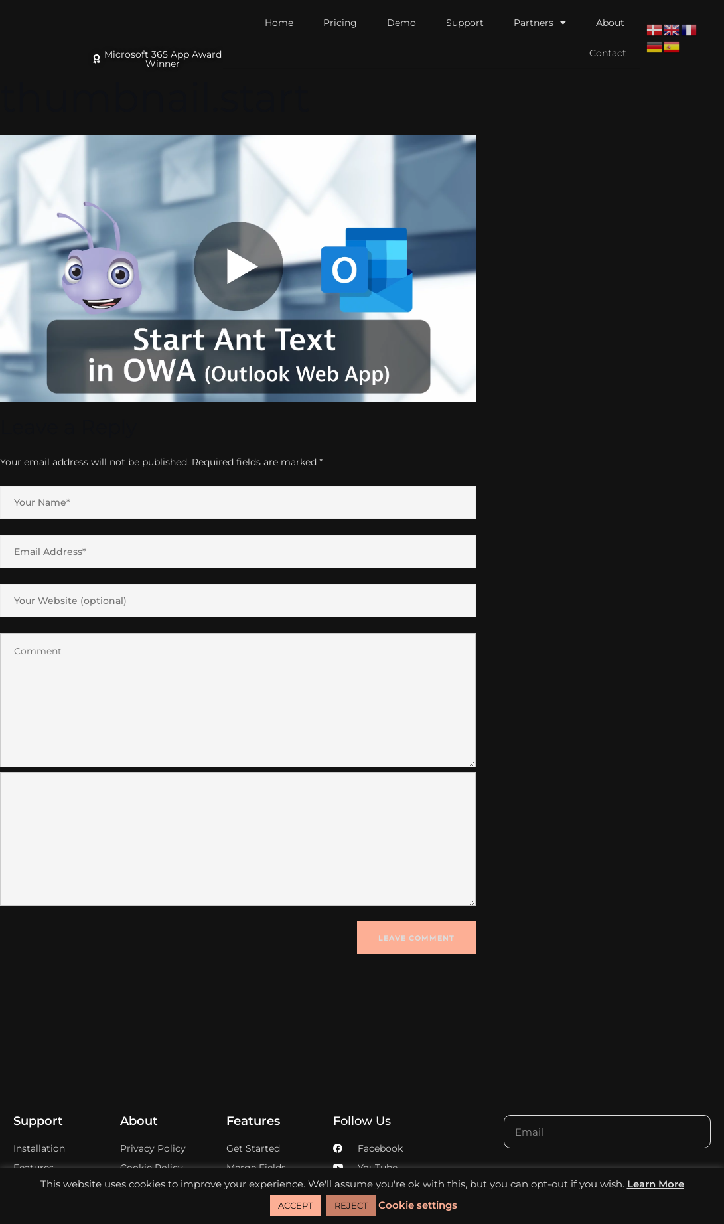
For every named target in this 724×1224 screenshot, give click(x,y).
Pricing (340, 23)
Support (465, 23)
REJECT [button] (351, 1205)
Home (279, 23)
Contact (607, 53)
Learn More (655, 1184)
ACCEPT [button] (295, 1205)
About (610, 23)
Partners (540, 22)
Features (253, 1121)
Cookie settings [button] (417, 1205)
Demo (401, 23)
